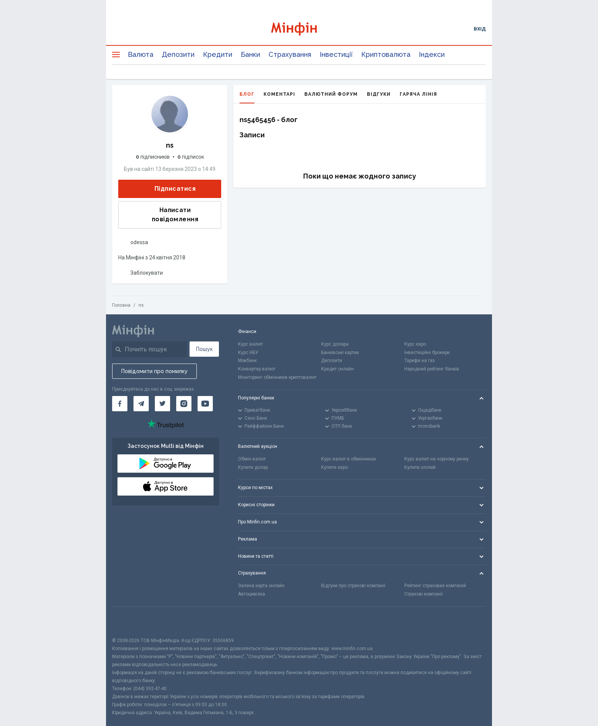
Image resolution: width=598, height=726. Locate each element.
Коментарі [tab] (279, 94)
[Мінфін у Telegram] (141, 403)
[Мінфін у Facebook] (119, 403)
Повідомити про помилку (154, 371)
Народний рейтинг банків (431, 369)
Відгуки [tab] (379, 94)
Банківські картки (340, 352)
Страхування (289, 54)
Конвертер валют (256, 369)
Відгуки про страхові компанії (353, 585)
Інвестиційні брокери (427, 352)
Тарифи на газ (419, 360)
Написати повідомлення (160, 214)
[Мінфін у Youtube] (205, 403)
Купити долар (253, 467)
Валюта (140, 54)
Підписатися (169, 189)
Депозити (178, 54)
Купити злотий (420, 467)
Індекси (432, 54)
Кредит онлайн (337, 369)
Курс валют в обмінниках (348, 459)
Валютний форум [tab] (331, 94)
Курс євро (415, 344)
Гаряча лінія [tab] (418, 94)
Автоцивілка (251, 594)
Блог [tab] (247, 97)
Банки (250, 54)
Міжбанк (247, 360)
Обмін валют (252, 459)
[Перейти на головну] (299, 28)
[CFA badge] (129, 622)
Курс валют (250, 344)
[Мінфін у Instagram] (183, 403)
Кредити (217, 54)
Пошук (204, 349)
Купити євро (334, 467)
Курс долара (335, 344)
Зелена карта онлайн (261, 585)
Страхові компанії (423, 594)
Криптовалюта (385, 54)
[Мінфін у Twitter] (162, 403)
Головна (121, 305)
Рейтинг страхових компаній (435, 585)
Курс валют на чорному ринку (436, 459)
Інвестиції (336, 54)
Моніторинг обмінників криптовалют (277, 377)
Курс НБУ (248, 352)
